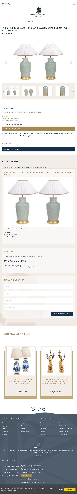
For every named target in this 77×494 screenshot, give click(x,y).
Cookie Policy (63, 434)
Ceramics (5, 431)
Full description (11, 129)
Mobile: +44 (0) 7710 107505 (32, 469)
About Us (43, 423)
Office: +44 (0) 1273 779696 (32, 466)
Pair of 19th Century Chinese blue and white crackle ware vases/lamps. (21, 382)
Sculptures (24, 423)
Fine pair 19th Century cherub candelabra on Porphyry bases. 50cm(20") (56, 381)
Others (22, 428)
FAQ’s (61, 423)
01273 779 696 (15, 260)
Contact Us (44, 426)
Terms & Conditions (65, 428)
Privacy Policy (63, 431)
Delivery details (11, 149)
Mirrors (22, 426)
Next (70, 62)
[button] (36, 455)
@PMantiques (38, 448)
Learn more (11, 491)
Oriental (4, 434)
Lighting (4, 426)
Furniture (5, 423)
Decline (60, 489)
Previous (6, 62)
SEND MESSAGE (62, 314)
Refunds (43, 434)
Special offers (25, 431)
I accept (70, 489)
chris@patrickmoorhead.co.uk (31, 472)
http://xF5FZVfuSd (45, 452)
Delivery (42, 431)
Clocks (4, 428)
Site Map (43, 428)
